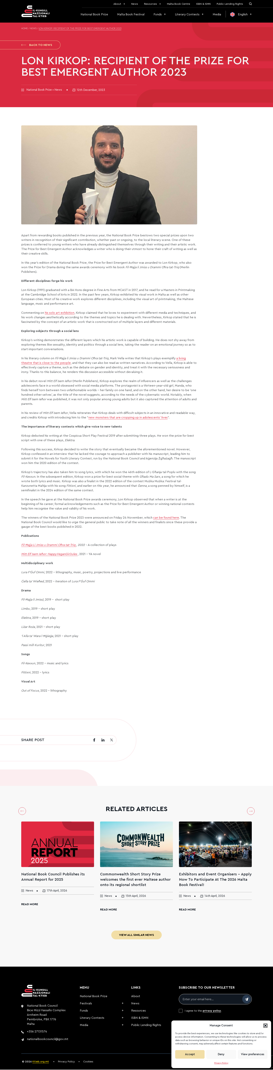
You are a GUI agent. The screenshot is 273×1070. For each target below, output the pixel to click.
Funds (158, 14)
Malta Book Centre (178, 4)
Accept (190, 1054)
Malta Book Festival (130, 14)
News (134, 4)
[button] (265, 1026)
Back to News (36, 45)
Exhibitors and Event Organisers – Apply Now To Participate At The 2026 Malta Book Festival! (215, 880)
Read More (29, 904)
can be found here (166, 518)
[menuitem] (241, 14)
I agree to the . (203, 1011)
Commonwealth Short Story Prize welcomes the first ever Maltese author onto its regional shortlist (135, 880)
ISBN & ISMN (203, 4)
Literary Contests (187, 14)
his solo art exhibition (59, 313)
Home (24, 29)
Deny (221, 1054)
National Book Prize (94, 14)
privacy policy (212, 1011)
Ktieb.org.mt (40, 1062)
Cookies (88, 1062)
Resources (150, 4)
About (117, 4)
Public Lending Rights (230, 4)
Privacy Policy (221, 1063)
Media (217, 14)
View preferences (252, 1054)
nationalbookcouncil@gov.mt (47, 1039)
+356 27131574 (37, 1031)
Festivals (86, 1003)
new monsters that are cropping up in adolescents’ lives (128, 417)
